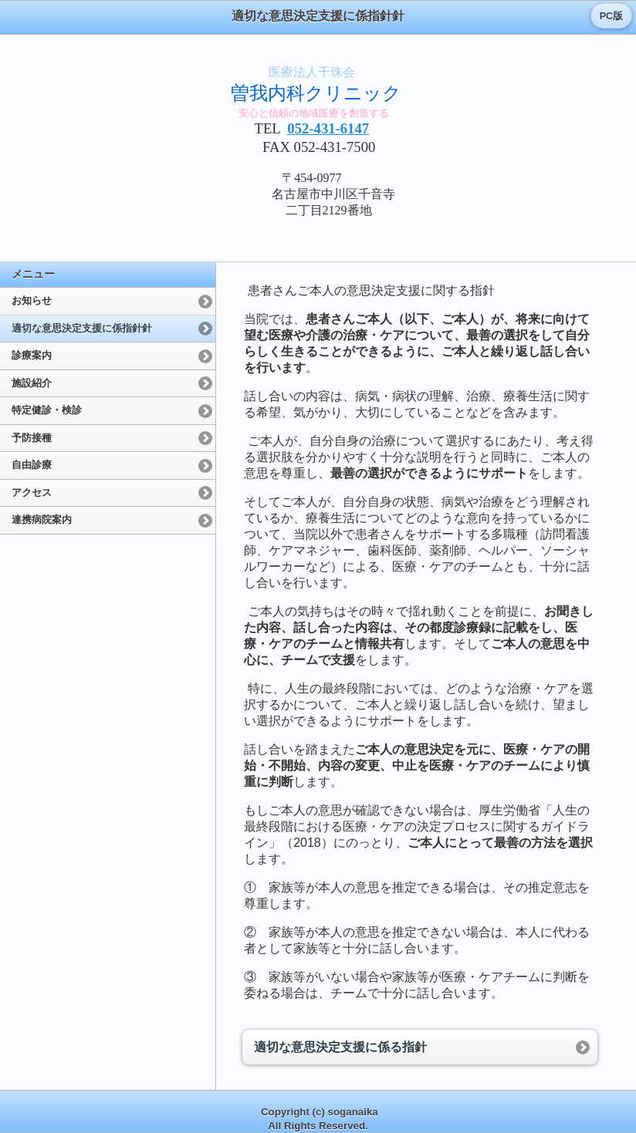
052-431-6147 (328, 128)
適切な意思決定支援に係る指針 (340, 1047)
